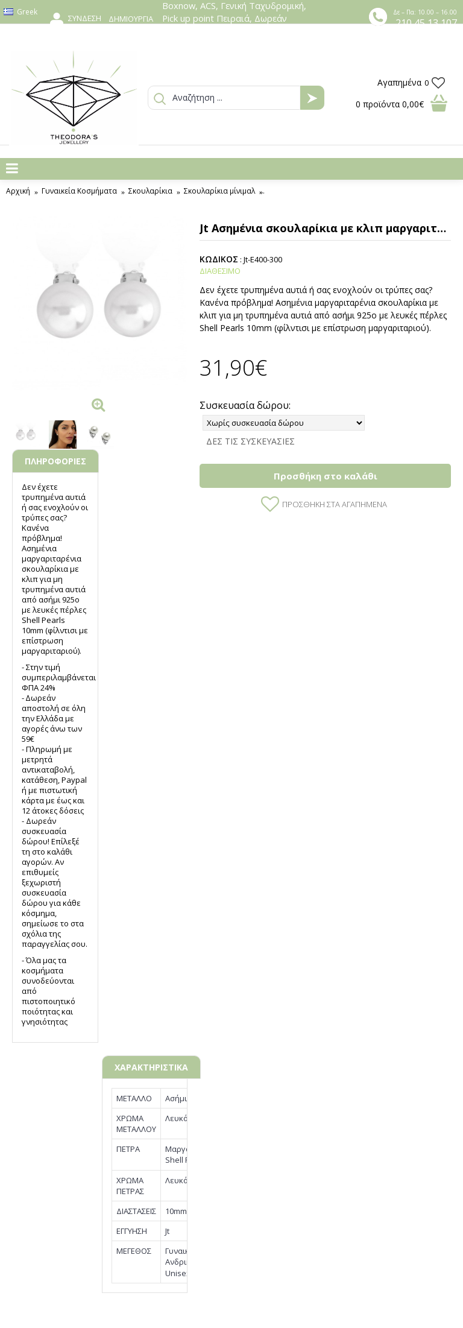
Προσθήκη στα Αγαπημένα (334, 504)
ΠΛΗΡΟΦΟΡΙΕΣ (55, 461)
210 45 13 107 (426, 23)
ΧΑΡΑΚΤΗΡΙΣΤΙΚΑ (151, 1067)
